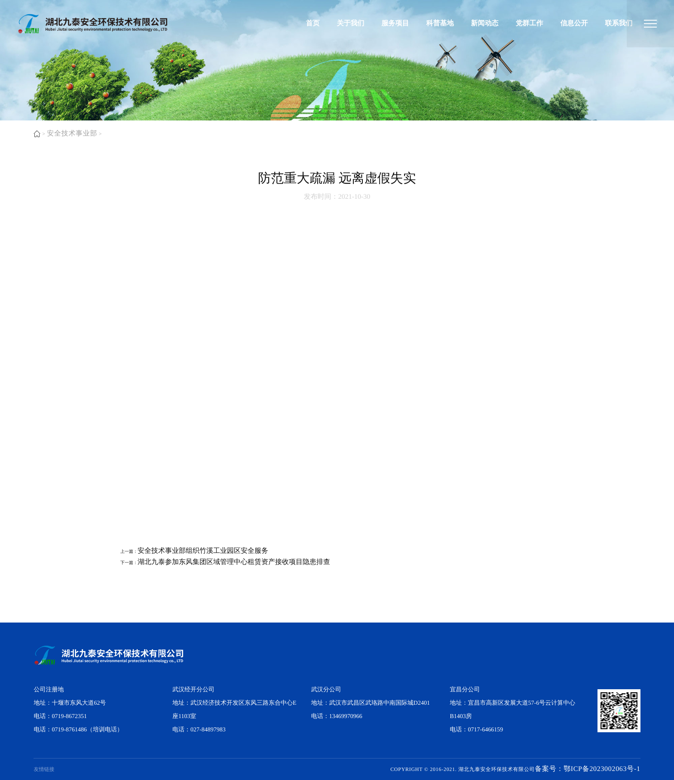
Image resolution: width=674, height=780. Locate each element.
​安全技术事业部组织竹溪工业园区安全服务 (203, 551)
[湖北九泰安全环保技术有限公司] (650, 23)
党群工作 (529, 23)
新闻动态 (485, 23)
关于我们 (351, 23)
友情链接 (44, 769)
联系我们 (619, 23)
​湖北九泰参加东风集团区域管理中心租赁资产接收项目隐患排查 (234, 562)
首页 (313, 23)
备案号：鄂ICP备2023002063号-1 (587, 769)
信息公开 (574, 23)
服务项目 (395, 23)
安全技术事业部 (72, 133)
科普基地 (440, 23)
